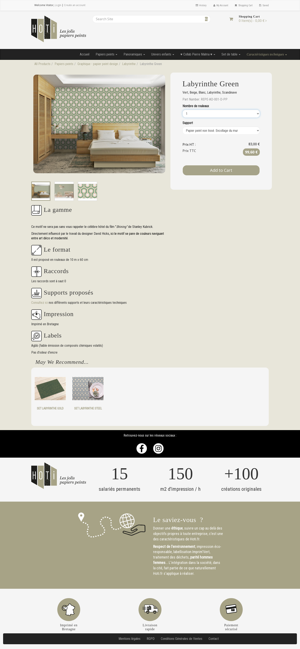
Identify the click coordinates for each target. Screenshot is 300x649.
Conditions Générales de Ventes (181, 639)
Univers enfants (162, 54)
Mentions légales (129, 639)
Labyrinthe (129, 64)
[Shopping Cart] (231, 19)
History (200, 5)
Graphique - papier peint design (98, 64)
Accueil (84, 54)
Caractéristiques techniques (267, 54)
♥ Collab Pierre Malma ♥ (197, 54)
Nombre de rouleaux (195, 106)
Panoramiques (134, 54)
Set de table (230, 54)
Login (58, 5)
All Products (42, 64)
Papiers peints (106, 54)
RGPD (151, 639)
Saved (264, 5)
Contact (214, 639)
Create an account (74, 5)
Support (187, 123)
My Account (220, 5)
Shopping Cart (243, 5)
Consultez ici (40, 303)
